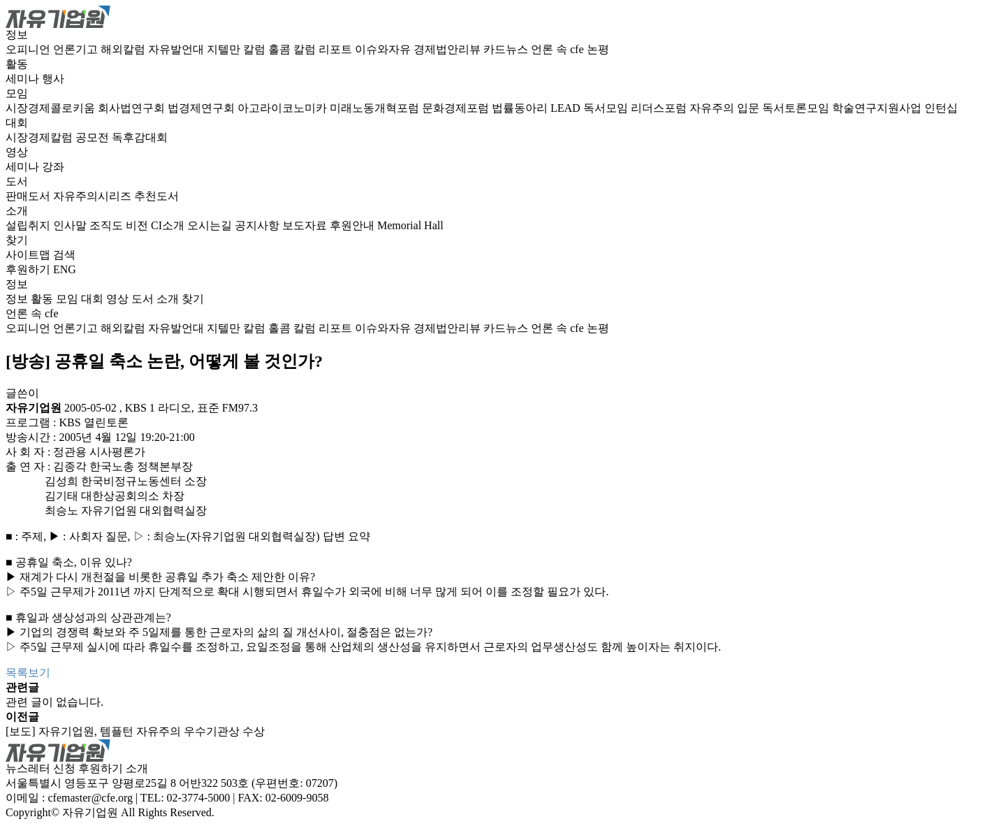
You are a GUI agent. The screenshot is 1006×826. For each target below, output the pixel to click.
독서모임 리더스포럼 (636, 108)
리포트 (337, 49)
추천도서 (156, 196)
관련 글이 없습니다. (54, 702)
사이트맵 (29, 255)
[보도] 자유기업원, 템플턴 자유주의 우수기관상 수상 (135, 731)
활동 (17, 64)
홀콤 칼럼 (293, 49)
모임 (17, 93)
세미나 (24, 79)
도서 (17, 181)
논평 (598, 49)
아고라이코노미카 (284, 108)
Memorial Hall (410, 225)
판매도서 (29, 196)
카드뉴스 (507, 49)
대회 (17, 123)
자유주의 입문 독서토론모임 (761, 108)
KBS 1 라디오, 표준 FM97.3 (191, 408)
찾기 (17, 240)
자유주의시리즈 (93, 196)
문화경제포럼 (457, 108)
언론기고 (77, 49)
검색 (64, 255)
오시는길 (211, 225)
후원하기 (28, 269)
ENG (64, 269)
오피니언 (29, 49)
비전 (138, 225)
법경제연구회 (203, 108)
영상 (17, 152)
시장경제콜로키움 (52, 108)
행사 (53, 79)
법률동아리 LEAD (537, 108)
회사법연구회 (133, 108)
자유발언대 (177, 49)
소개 (17, 211)
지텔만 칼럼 (237, 49)
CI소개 (169, 225)
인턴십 (941, 108)
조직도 (107, 225)
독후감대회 (140, 137)
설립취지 (29, 225)
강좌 (53, 167)
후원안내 (353, 225)
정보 (17, 35)
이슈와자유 (384, 49)
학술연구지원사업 (878, 108)
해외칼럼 (124, 49)
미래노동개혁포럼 (376, 108)
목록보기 (28, 673)
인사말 (71, 225)
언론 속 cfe (559, 49)
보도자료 (306, 225)
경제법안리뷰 (448, 49)
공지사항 (258, 225)
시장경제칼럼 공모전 (59, 137)
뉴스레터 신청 (40, 768)
